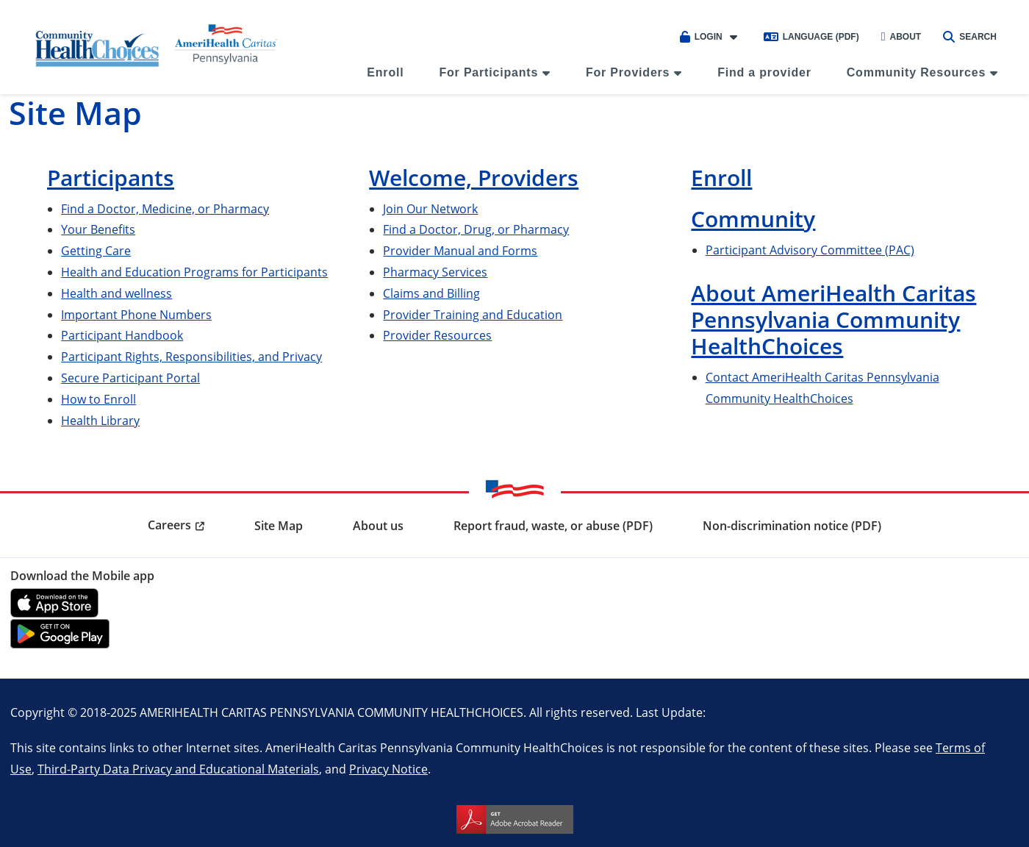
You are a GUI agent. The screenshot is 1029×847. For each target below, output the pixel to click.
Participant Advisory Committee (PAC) (810, 249)
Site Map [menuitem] (278, 526)
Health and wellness (116, 293)
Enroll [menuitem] (385, 72)
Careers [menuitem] (169, 525)
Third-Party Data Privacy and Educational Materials (178, 768)
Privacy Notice (388, 768)
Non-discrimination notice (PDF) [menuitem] (792, 526)
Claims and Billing (431, 293)
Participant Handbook (122, 335)
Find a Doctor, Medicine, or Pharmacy (165, 208)
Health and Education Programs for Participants (194, 271)
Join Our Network (430, 208)
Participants (110, 177)
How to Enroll (98, 399)
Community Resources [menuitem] (916, 72)
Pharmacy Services (435, 271)
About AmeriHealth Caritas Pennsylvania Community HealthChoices (833, 319)
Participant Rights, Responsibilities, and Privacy (191, 356)
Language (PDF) (811, 37)
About (901, 37)
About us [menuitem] (378, 526)
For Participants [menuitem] (488, 72)
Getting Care (96, 250)
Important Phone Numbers (136, 314)
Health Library (100, 420)
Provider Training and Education (472, 314)
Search (970, 37)
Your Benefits (98, 229)
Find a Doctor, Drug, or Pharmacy (476, 229)
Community (753, 218)
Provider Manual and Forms (460, 250)
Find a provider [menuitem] (764, 72)
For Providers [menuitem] (628, 72)
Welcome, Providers (473, 177)
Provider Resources (437, 335)
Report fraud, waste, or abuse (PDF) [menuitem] (553, 526)
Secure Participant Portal (130, 377)
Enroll (721, 177)
